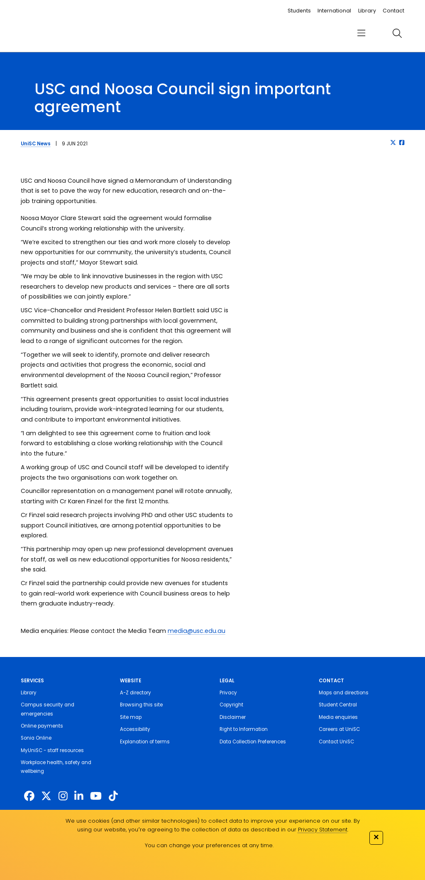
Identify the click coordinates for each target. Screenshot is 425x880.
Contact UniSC (336, 741)
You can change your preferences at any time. (209, 845)
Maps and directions (344, 692)
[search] (397, 33)
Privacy (228, 692)
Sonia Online (36, 738)
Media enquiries (338, 717)
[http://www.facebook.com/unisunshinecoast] (29, 796)
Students (299, 10)
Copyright (231, 704)
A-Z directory (135, 692)
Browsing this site (141, 704)
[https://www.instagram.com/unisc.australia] (63, 796)
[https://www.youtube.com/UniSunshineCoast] (96, 796)
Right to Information (244, 729)
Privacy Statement (322, 829)
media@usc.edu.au (196, 631)
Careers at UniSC (339, 729)
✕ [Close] (376, 837)
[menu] (361, 33)
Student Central (338, 704)
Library (367, 10)
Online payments (42, 726)
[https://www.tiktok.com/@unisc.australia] (113, 796)
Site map (131, 717)
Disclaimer (233, 717)
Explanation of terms (145, 741)
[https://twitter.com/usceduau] (46, 796)
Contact (393, 10)
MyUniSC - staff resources (52, 750)
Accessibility (135, 729)
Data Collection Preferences (253, 741)
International (334, 10)
